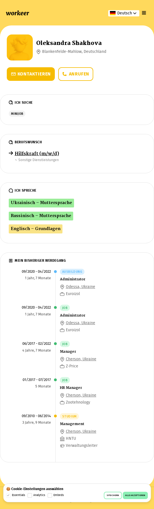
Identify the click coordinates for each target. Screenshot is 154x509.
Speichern (113, 495)
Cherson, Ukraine (81, 359)
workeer (17, 13)
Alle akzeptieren (135, 495)
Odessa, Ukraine (80, 287)
